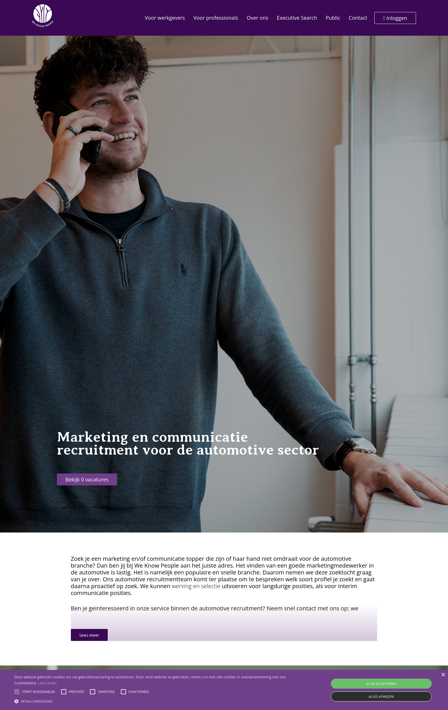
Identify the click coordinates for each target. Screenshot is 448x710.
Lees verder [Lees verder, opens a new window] (47, 683)
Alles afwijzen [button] (381, 696)
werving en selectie (196, 586)
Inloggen (395, 18)
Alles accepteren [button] (381, 683)
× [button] (443, 675)
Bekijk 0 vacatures (87, 479)
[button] (17, 691)
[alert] (224, 690)
